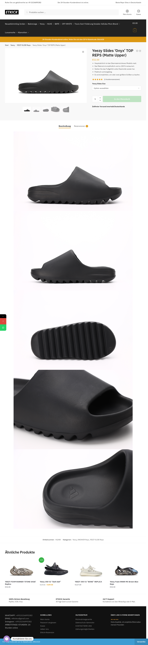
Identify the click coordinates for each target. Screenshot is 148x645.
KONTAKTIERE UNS (83, 623)
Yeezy (12, 42)
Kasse (138, 12)
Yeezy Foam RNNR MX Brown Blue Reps (124, 580)
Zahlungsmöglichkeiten (84, 626)
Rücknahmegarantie (83, 616)
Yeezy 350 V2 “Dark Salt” (50, 579)
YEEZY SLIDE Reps (24, 42)
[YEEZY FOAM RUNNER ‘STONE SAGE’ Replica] (20, 565)
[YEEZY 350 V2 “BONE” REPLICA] (90, 565)
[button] (83, 49)
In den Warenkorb (122, 96)
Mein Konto (127, 12)
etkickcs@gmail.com (20, 615)
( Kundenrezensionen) (112, 77)
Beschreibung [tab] (65, 123)
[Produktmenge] (95, 96)
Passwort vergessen (48, 620)
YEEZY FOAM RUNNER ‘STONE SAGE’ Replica (20, 580)
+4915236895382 (24, 612)
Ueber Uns (44, 626)
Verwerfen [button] (141, 642)
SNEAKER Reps (83, 537)
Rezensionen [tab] (79, 123)
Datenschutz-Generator (84, 620)
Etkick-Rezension (47, 629)
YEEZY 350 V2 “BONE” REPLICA (88, 579)
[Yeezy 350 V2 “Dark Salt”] (55, 565)
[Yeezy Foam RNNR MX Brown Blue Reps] (125, 565)
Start (7, 42)
